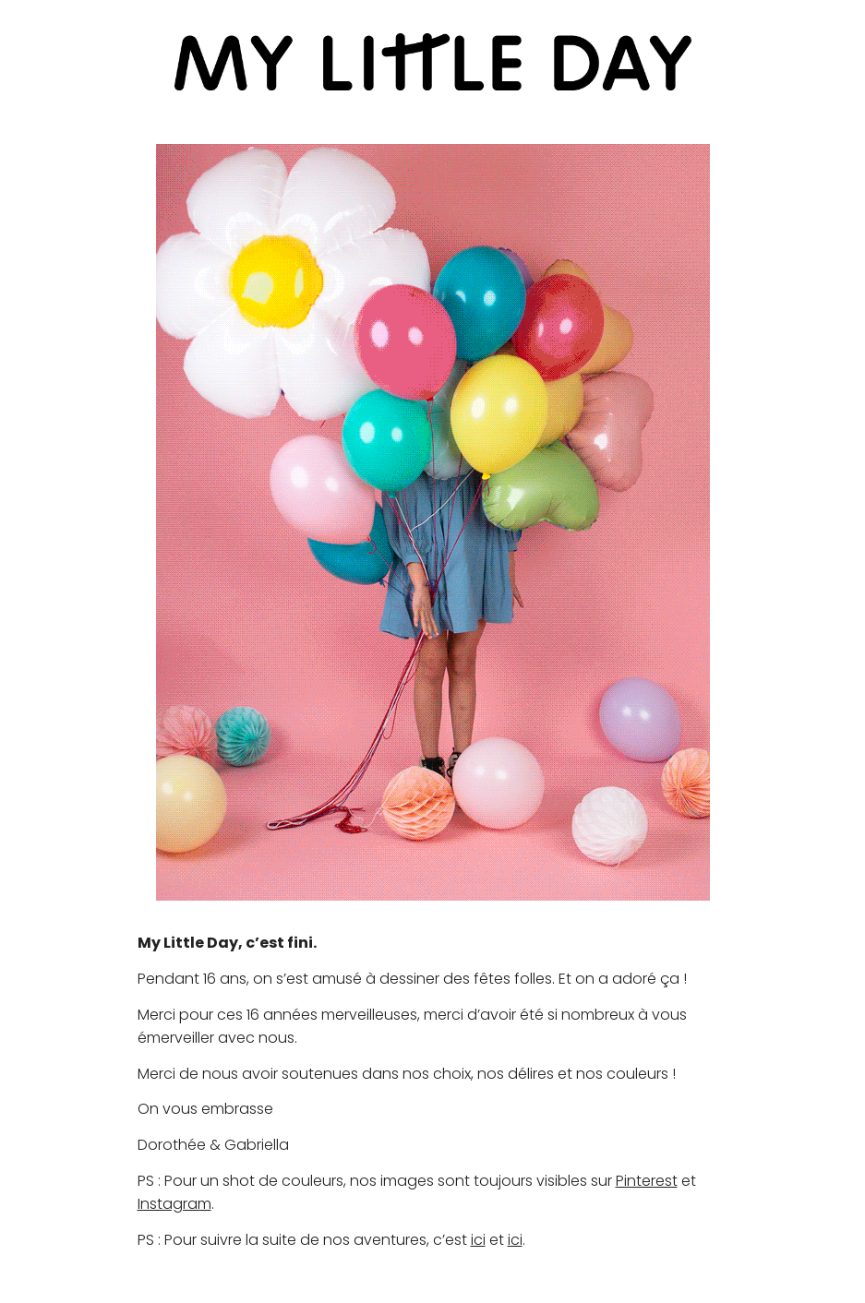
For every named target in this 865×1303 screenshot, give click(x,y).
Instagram (174, 1203)
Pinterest (647, 1180)
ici (478, 1239)
